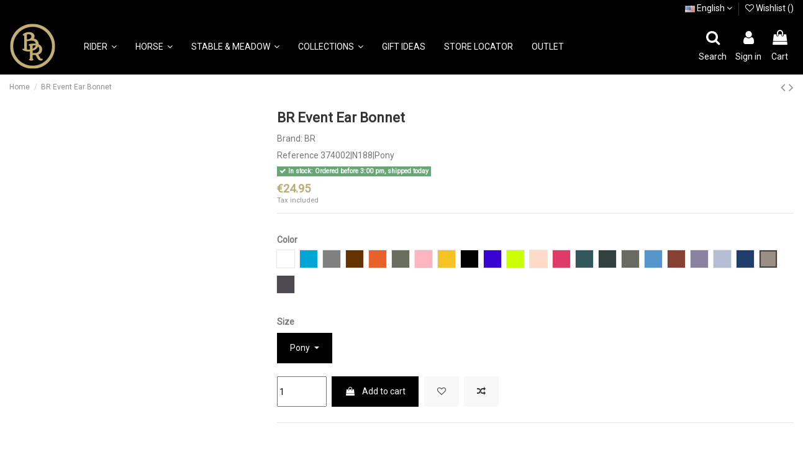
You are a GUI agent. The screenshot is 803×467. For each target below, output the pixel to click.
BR (309, 138)
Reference (298, 155)
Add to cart (375, 391)
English (708, 8)
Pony (301, 348)
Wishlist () (769, 8)
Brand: (289, 138)
